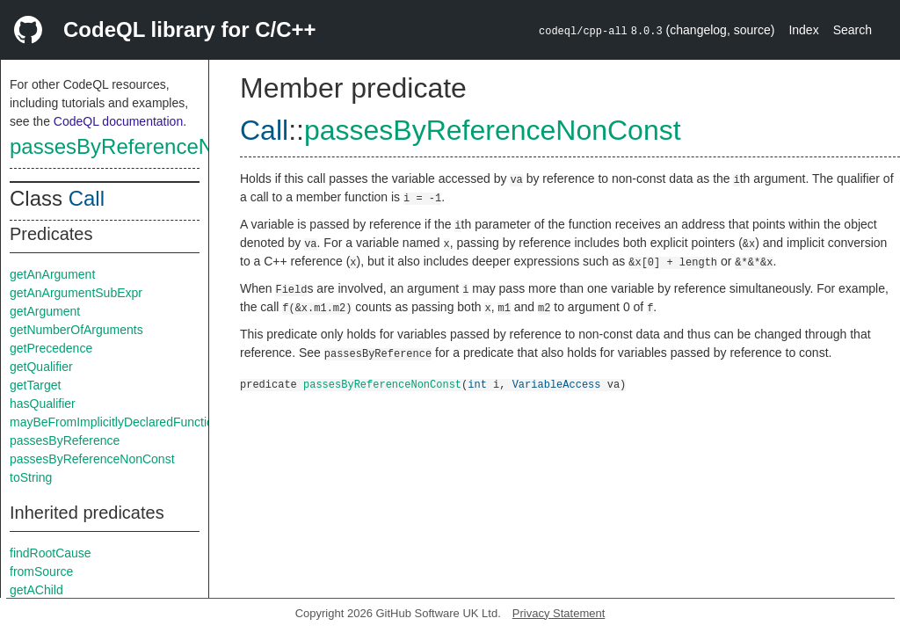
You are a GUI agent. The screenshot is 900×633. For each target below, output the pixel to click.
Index (803, 30)
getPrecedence (51, 348)
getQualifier (41, 367)
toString (31, 477)
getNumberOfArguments (76, 330)
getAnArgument (52, 274)
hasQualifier (43, 404)
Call (87, 198)
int (477, 383)
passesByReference (65, 440)
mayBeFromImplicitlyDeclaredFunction (115, 422)
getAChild (36, 590)
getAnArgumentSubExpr (76, 293)
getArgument (45, 311)
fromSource (41, 571)
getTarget (35, 385)
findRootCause (50, 553)
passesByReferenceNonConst (151, 146)
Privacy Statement (559, 613)
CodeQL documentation (118, 121)
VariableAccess (556, 383)
